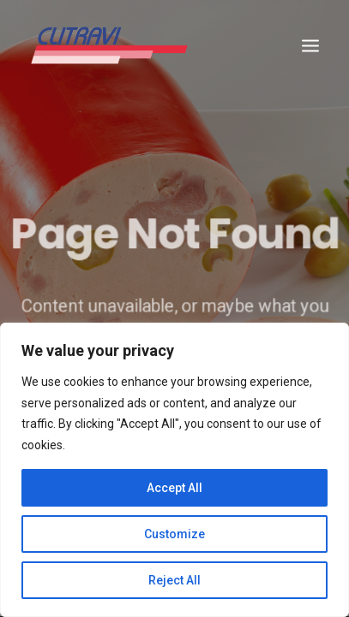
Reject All (174, 580)
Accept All (174, 488)
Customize (174, 534)
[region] (174, 470)
